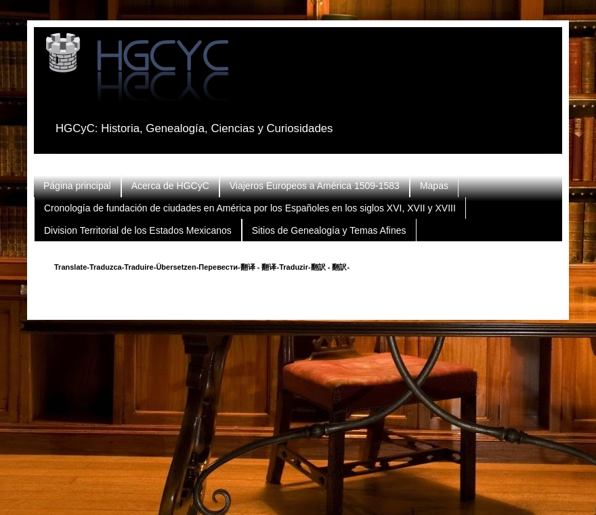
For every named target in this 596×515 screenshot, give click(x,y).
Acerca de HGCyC (170, 185)
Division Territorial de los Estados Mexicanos (138, 230)
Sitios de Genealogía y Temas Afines (329, 230)
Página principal (77, 185)
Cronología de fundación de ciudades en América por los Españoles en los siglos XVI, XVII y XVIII (250, 208)
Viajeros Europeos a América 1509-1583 (315, 185)
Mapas (434, 185)
